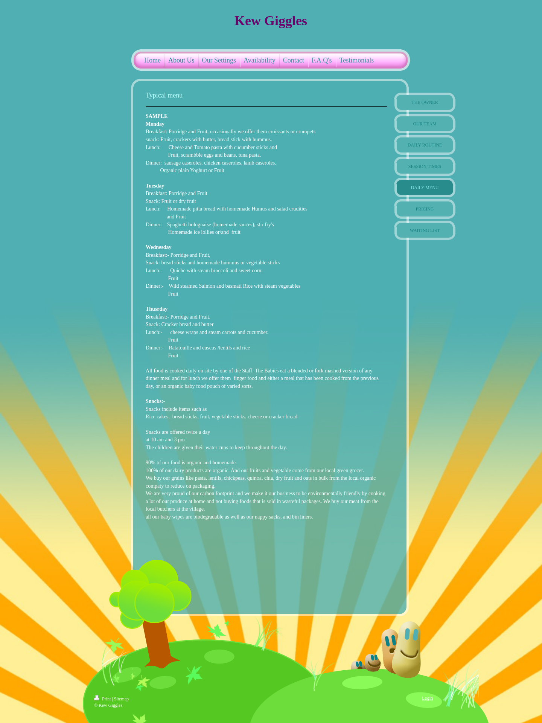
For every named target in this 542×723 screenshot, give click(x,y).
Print (103, 699)
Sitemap (121, 699)
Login (427, 698)
